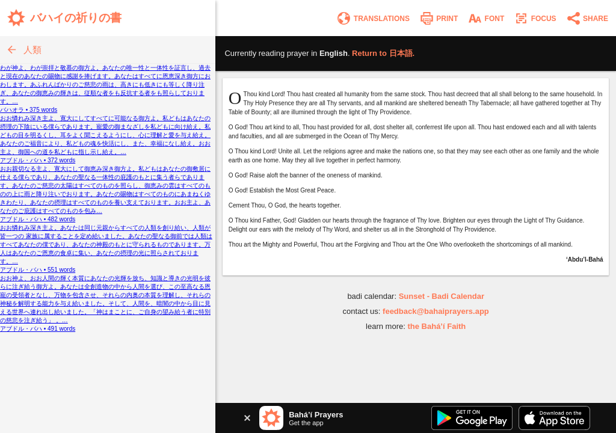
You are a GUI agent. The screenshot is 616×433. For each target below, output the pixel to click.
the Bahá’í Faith (436, 326)
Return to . (383, 53)
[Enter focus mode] (535, 18)
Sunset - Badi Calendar (441, 296)
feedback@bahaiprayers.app (436, 311)
